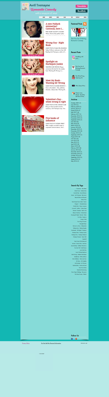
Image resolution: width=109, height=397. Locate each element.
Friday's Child (83, 219)
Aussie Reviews (83, 193)
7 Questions (78, 188)
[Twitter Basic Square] (74, 339)
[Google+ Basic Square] (76, 339)
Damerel (74, 210)
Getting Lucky (76, 228)
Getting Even (83, 226)
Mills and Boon (83, 256)
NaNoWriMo (76, 265)
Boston (85, 201)
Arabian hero (83, 190)
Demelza (79, 210)
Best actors (84, 195)
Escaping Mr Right (75, 215)
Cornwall (74, 208)
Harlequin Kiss (75, 234)
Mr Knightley (83, 261)
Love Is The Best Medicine (81, 252)
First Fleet (80, 217)
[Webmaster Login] (84, 343)
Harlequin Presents (77, 237)
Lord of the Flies (83, 250)
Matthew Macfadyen (82, 254)
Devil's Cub (84, 210)
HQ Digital (79, 230)
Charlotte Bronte (83, 204)
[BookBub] (81, 11)
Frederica (84, 217)
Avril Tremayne (78, 195)
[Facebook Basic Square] (72, 339)
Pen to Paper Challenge (76, 272)
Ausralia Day (76, 193)
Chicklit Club (76, 206)
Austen (72, 195)
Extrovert (81, 215)
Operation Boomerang (81, 270)
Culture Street (83, 208)
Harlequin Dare (75, 232)
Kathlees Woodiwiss (82, 245)
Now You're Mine (82, 267)
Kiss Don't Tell (77, 248)
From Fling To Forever (81, 221)
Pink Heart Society (78, 274)
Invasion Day (79, 243)
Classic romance (82, 206)
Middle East (76, 256)
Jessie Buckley (74, 245)
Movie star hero (83, 259)
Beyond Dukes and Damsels (80, 197)
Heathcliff (84, 239)
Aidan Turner (77, 190)
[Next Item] (84, 32)
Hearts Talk (84, 237)
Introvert (73, 243)
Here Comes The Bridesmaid (80, 241)
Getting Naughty (83, 228)
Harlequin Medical (82, 234)
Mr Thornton (83, 263)
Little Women (83, 248)
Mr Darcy (78, 261)
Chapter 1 (77, 204)
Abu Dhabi (84, 188)
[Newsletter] (81, 6)
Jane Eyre (84, 243)
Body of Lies (83, 199)
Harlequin (84, 230)
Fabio (85, 215)
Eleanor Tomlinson (76, 212)
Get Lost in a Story (76, 226)
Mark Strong (74, 254)
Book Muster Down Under (77, 201)
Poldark (84, 274)
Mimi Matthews (75, 259)
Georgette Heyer (83, 223)
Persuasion (84, 272)
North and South (83, 265)
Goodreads (73, 230)
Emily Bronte (83, 212)
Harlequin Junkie (83, 232)
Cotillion (78, 208)
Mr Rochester (77, 263)
